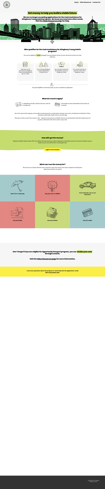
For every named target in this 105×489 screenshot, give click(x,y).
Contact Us (96, 2)
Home (76, 2)
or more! (43, 55)
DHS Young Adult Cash (52, 273)
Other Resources (85, 2)
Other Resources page (46, 260)
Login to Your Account (52, 150)
